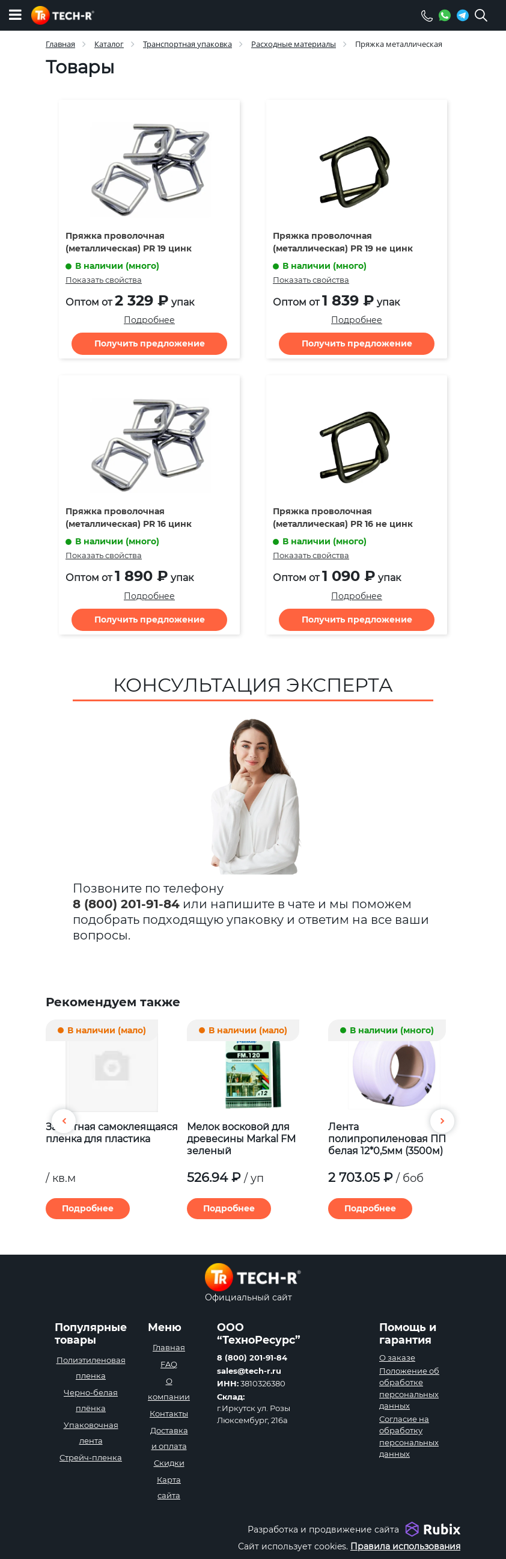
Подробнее (149, 320)
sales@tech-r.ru (249, 1371)
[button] (442, 1121)
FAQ (168, 1364)
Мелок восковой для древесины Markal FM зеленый (241, 1139)
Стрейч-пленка (90, 1457)
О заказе (397, 1357)
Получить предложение (149, 343)
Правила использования (405, 1546)
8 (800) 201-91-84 (126, 904)
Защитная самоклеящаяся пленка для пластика (112, 1133)
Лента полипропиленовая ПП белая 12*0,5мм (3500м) (387, 1139)
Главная (169, 1347)
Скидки (169, 1463)
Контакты (169, 1413)
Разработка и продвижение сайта (323, 1529)
